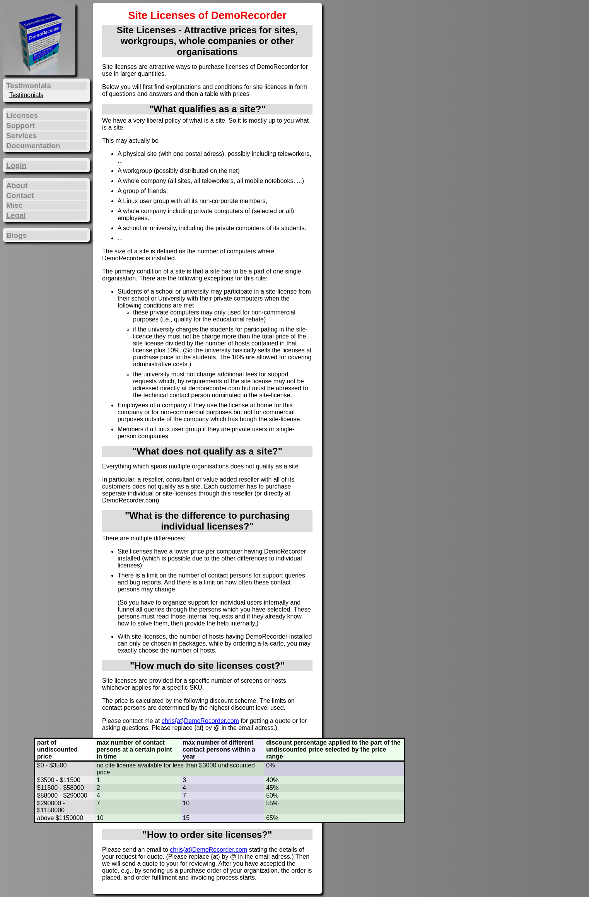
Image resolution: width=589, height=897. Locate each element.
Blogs (16, 235)
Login (16, 165)
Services (21, 136)
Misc (14, 205)
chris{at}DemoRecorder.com (200, 721)
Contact (20, 195)
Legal (16, 215)
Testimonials (26, 95)
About (16, 185)
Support (20, 125)
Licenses (22, 115)
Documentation (33, 146)
